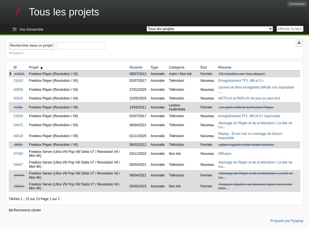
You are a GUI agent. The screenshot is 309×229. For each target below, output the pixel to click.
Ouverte (135, 67)
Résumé (225, 67)
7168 (18, 107)
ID (15, 67)
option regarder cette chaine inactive (246, 145)
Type (154, 67)
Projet (36, 67)
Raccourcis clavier (25, 210)
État (203, 67)
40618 (18, 136)
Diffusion (224, 154)
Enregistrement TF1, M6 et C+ (241, 81)
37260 (18, 154)
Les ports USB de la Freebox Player (246, 107)
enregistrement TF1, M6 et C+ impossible (249, 116)
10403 (19, 74)
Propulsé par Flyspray (286, 221)
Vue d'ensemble (31, 29)
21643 (18, 81)
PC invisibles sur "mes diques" (242, 74)
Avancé (17, 53)
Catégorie (176, 67)
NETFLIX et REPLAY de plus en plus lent (249, 98)
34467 (18, 165)
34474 (19, 175)
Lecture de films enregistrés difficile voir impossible (256, 87)
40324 (18, 98)
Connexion (297, 4)
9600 (18, 145)
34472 (18, 125)
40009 (18, 90)
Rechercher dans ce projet (31, 45)
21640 (18, 116)
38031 (19, 186)
